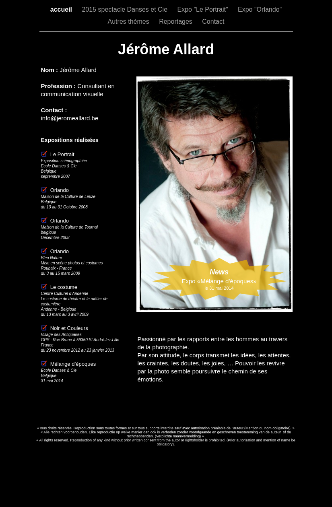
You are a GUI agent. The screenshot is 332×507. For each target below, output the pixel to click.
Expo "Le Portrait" (203, 9)
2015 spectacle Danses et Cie (125, 9)
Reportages (176, 21)
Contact (213, 21)
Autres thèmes (129, 21)
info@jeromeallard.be (70, 118)
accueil (62, 9)
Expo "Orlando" (260, 9)
